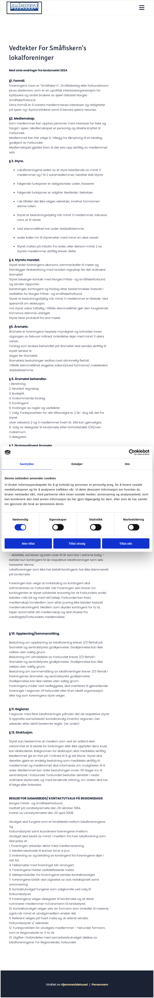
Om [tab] (127, 464)
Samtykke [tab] (27, 464)
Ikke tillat (28, 543)
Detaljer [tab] (77, 464)
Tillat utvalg (77, 543)
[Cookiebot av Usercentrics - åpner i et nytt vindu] (131, 452)
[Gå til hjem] (24, 9)
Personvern (100, 985)
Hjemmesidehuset (74, 985)
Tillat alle (125, 543)
